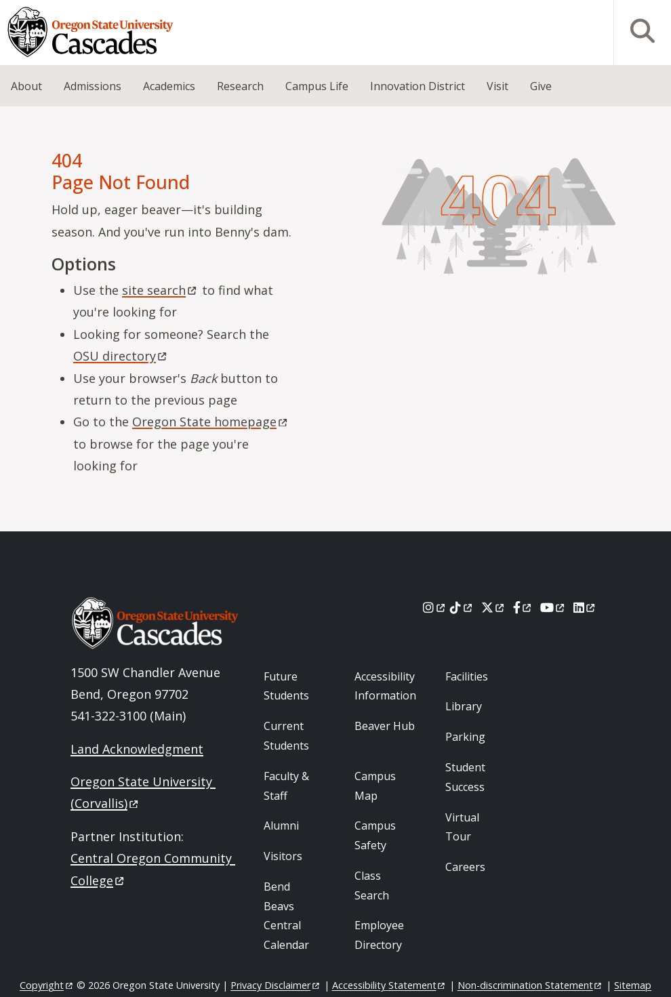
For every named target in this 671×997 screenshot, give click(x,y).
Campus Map (375, 786)
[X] (493, 607)
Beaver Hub (384, 725)
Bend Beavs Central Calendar (286, 915)
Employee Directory (379, 935)
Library (463, 706)
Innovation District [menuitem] (417, 86)
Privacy (275, 985)
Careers (465, 866)
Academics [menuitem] (169, 86)
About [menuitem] (26, 86)
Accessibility (389, 985)
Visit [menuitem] (497, 86)
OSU (121, 356)
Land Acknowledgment (136, 749)
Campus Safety (375, 835)
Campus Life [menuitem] (316, 86)
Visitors (283, 856)
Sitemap (632, 985)
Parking (465, 736)
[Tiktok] (462, 607)
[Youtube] (553, 607)
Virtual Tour (462, 827)
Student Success (465, 777)
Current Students (286, 735)
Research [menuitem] (240, 86)
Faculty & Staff (286, 786)
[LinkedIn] (585, 607)
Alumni (281, 825)
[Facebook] (523, 607)
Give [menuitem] (541, 86)
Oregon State (210, 421)
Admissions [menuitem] (92, 86)
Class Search (371, 885)
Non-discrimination (530, 985)
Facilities (466, 676)
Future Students (286, 686)
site (160, 290)
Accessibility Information (385, 686)
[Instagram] (435, 607)
